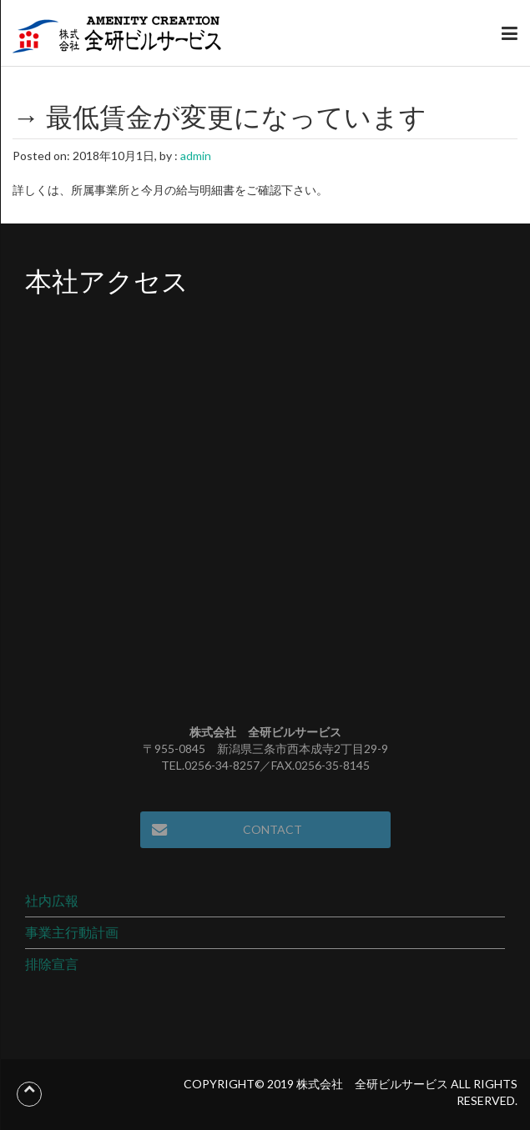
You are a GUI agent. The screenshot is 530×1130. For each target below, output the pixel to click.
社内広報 (51, 900)
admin (195, 155)
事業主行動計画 (72, 932)
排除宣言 (51, 964)
